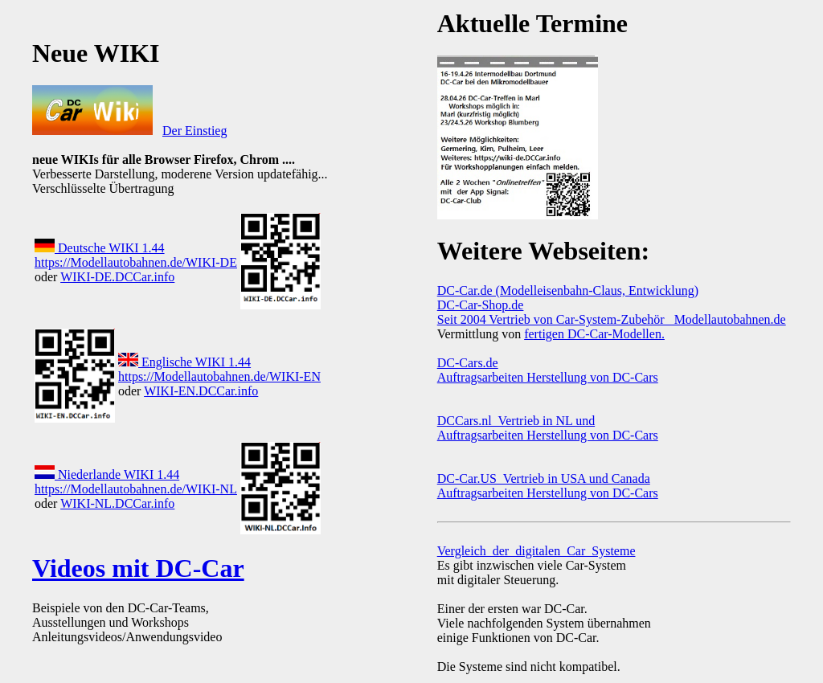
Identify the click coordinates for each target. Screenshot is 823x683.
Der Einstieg (194, 130)
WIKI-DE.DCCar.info (117, 277)
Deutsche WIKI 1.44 (100, 248)
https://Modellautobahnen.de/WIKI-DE (136, 262)
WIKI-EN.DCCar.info (201, 391)
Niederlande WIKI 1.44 (107, 474)
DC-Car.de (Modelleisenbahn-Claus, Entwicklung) (567, 290)
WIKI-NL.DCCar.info (117, 503)
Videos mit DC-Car (138, 568)
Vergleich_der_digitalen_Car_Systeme (536, 551)
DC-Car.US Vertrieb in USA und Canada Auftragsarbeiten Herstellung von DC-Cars (547, 486)
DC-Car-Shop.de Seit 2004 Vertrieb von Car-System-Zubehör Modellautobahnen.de (611, 312)
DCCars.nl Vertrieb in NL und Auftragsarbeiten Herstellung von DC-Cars (547, 428)
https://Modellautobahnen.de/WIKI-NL (136, 489)
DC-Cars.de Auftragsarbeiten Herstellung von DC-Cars (547, 370)
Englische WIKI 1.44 (184, 362)
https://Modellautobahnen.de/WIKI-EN (219, 376)
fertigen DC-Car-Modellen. (594, 334)
